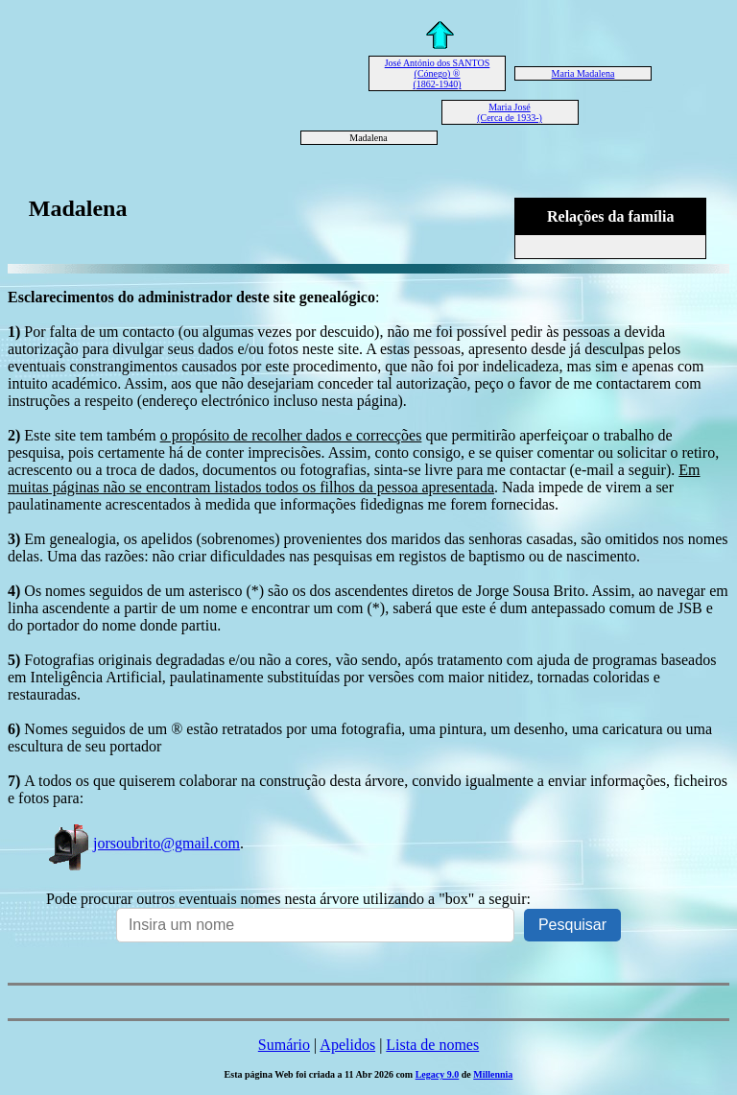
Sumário (284, 1044)
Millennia (492, 1074)
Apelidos (347, 1044)
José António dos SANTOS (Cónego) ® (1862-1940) (437, 73)
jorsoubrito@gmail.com (143, 843)
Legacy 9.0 (438, 1074)
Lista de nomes (432, 1044)
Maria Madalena (583, 73)
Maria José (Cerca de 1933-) (509, 112)
